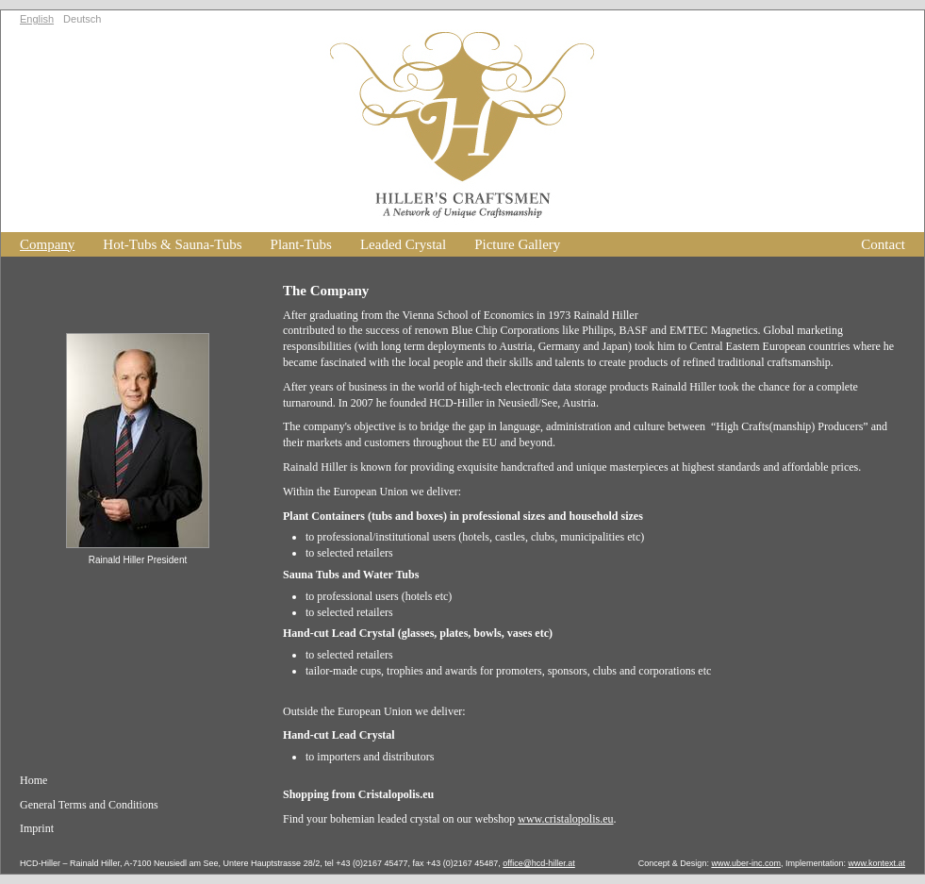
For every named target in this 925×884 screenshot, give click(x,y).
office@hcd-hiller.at (539, 863)
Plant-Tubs (301, 244)
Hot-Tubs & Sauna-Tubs (172, 244)
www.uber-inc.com (746, 863)
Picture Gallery (517, 244)
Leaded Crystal (403, 244)
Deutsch (82, 19)
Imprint (37, 828)
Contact (883, 244)
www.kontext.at (876, 863)
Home (33, 780)
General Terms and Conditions (89, 804)
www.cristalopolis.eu (565, 819)
